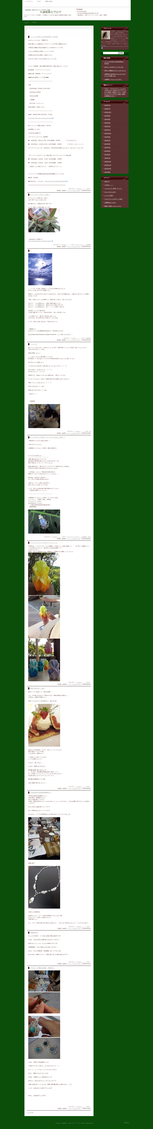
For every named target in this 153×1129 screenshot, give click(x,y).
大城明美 (88, 338)
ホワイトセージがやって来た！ (40, 194)
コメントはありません (74, 190)
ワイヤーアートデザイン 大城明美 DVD (78, 537)
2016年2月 (107, 105)
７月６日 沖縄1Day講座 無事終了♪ (42, 968)
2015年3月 (107, 123)
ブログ (30, 32)
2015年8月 (107, 119)
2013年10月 (107, 168)
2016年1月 (107, 109)
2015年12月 (107, 112)
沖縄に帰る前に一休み (37, 688)
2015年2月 (107, 126)
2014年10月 (107, 133)
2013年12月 (107, 161)
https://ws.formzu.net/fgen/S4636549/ (55, 181)
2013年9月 (107, 172)
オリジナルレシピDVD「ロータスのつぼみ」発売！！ (48, 437)
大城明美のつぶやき (110, 202)
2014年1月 (107, 158)
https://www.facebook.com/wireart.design (39, 241)
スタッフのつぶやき (110, 192)
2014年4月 (107, 147)
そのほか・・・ (80, 189)
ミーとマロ (33, 344)
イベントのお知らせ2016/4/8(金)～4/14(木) (44, 37)
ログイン (126, 1122)
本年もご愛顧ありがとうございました (115, 70)
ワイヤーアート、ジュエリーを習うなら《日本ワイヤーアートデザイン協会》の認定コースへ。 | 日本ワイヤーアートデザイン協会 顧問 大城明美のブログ (115, 92)
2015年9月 (107, 116)
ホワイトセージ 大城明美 (83, 244)
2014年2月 (107, 154)
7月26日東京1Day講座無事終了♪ (40, 792)
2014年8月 (107, 137)
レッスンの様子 (108, 195)
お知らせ (106, 181)
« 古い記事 (30, 1112)
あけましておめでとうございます (113, 67)
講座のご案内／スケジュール (112, 206)
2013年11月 (107, 165)
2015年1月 (107, 130)
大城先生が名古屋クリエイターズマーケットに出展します (115, 75)
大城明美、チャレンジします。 (113, 79)
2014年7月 (107, 140)
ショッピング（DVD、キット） (113, 188)
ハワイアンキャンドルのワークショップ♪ (43, 542)
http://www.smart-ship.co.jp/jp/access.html (40, 118)
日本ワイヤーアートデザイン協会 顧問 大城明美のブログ (47, 11)
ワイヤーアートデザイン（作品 (113, 199)
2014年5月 (107, 144)
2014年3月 (107, 151)
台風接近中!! (34, 932)
